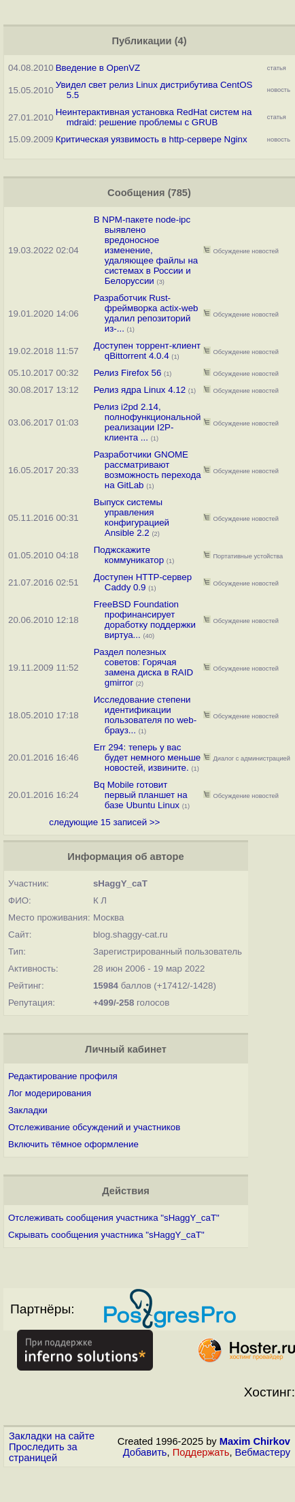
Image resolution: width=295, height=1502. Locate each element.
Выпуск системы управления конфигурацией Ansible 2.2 (131, 517)
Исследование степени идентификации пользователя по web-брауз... (145, 714)
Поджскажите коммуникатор (129, 555)
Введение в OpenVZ (98, 68)
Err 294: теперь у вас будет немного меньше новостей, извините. (147, 757)
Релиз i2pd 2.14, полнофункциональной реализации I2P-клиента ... (147, 422)
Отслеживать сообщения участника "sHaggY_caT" (114, 1218)
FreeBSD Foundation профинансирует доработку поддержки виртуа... (145, 619)
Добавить (145, 1452)
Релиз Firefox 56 (128, 373)
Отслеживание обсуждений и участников (94, 1127)
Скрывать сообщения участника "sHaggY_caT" (106, 1235)
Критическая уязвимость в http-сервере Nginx (151, 139)
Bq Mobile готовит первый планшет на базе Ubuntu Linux (141, 795)
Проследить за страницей (43, 1452)
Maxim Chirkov (255, 1441)
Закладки (28, 1110)
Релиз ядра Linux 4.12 (140, 390)
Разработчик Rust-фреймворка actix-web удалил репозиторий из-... (146, 313)
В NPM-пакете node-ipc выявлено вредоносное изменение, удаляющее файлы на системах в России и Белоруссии (146, 250)
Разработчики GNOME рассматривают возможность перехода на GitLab (147, 469)
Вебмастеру (262, 1452)
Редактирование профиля (63, 1076)
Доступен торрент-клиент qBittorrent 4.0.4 (147, 350)
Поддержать (201, 1452)
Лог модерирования (49, 1093)
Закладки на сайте (51, 1436)
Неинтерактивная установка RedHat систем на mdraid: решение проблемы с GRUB (154, 117)
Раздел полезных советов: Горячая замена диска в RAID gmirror (143, 667)
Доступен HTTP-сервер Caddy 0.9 (143, 582)
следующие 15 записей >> (104, 822)
